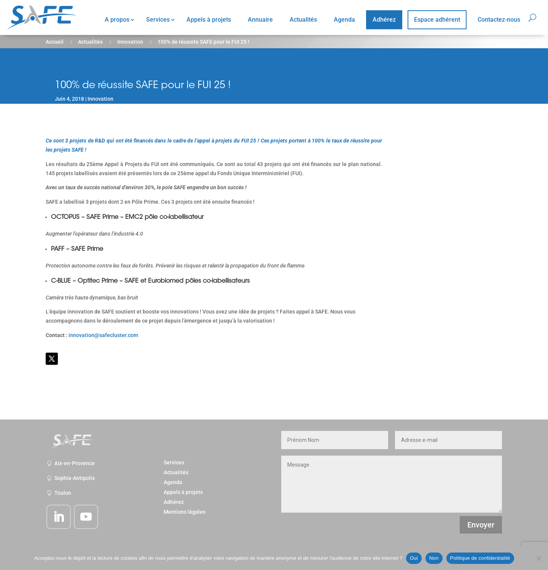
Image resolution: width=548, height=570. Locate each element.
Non (434, 558)
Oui (414, 558)
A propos (117, 19)
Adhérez (384, 19)
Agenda (344, 19)
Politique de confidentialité (480, 558)
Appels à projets (208, 19)
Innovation (130, 42)
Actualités (303, 19)
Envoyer (480, 524)
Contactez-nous (499, 19)
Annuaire (260, 19)
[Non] (538, 558)
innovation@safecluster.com (103, 335)
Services (158, 19)
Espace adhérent (437, 19)
